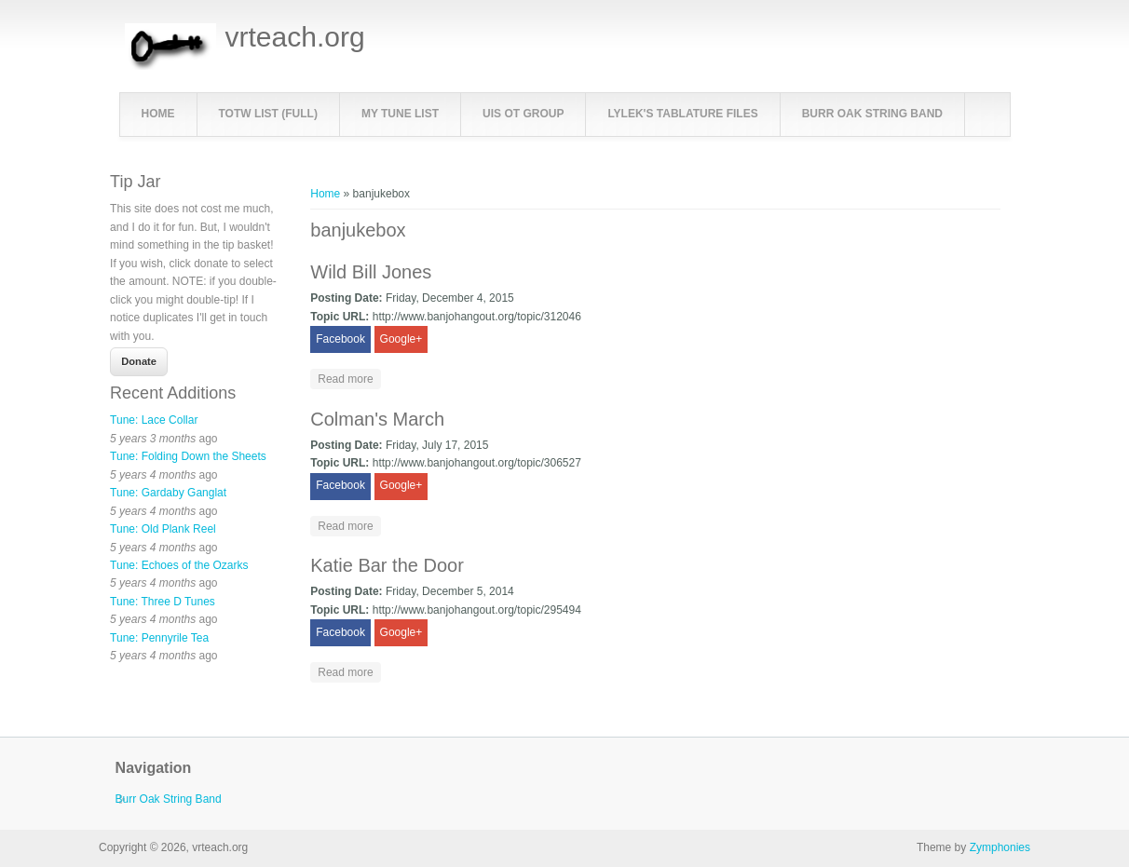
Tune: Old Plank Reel (163, 528)
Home (158, 113)
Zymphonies (1000, 847)
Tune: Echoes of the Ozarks (179, 565)
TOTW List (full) (268, 113)
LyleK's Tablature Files (682, 113)
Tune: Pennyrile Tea (159, 637)
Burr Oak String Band (872, 113)
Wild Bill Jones (370, 272)
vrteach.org (295, 37)
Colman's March (377, 419)
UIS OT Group (523, 113)
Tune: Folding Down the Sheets (188, 456)
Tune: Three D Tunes (162, 601)
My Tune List (400, 113)
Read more (349, 378)
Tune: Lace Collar (153, 420)
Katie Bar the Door (387, 565)
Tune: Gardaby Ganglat (168, 492)
